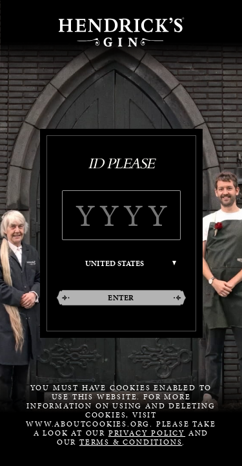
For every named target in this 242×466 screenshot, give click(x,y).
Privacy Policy (146, 433)
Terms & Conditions (130, 442)
